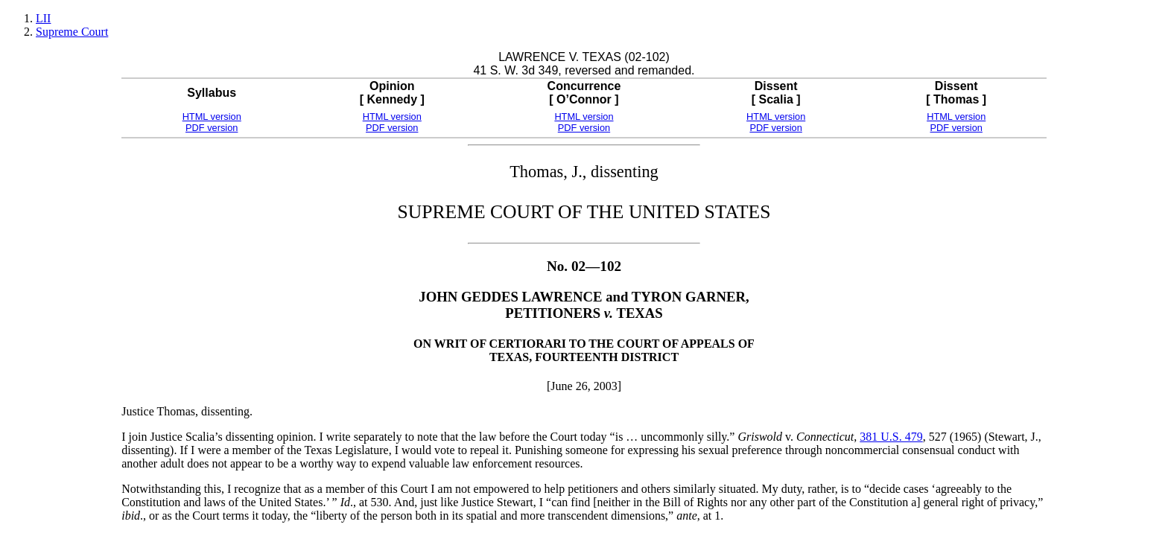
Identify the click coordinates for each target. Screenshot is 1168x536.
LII (43, 18)
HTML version (211, 116)
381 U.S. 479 (891, 436)
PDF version (211, 127)
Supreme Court (72, 31)
